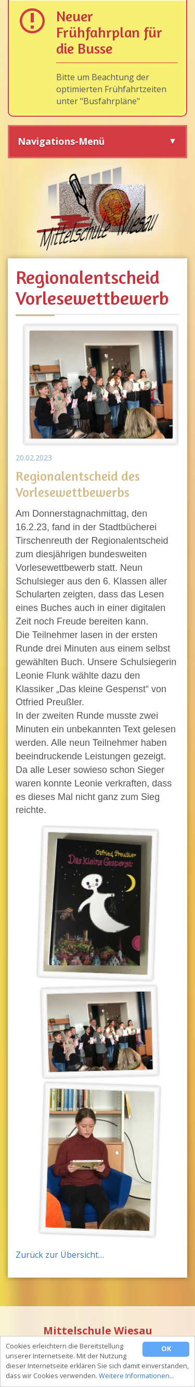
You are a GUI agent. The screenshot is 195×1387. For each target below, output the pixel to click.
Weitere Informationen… (136, 1376)
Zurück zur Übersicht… (60, 1254)
